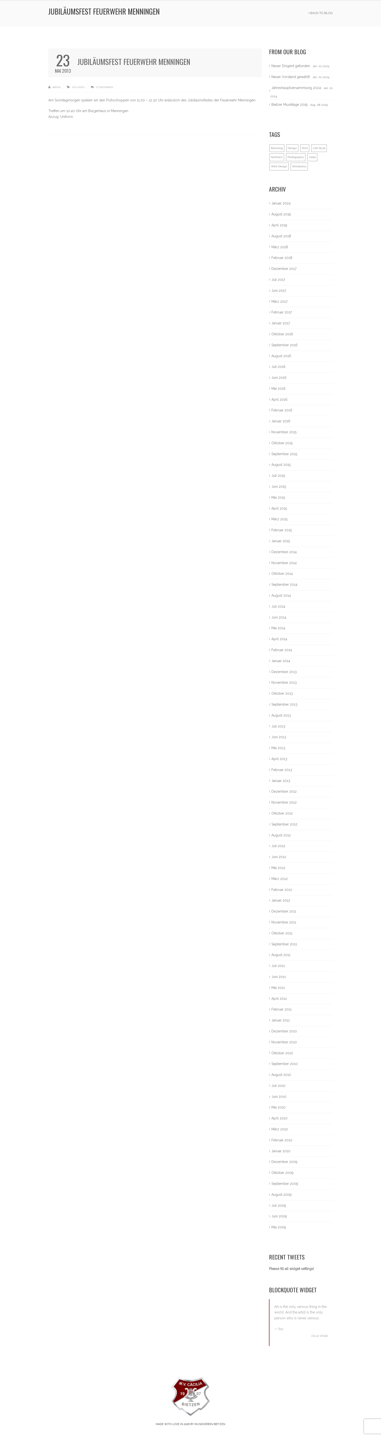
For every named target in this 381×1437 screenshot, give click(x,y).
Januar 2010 (280, 1151)
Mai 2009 (278, 1227)
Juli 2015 (278, 476)
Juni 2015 (278, 486)
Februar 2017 (281, 312)
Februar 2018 (281, 258)
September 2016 (284, 345)
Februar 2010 (281, 1140)
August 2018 (281, 236)
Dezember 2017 (283, 269)
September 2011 (284, 944)
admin (54, 87)
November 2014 (284, 563)
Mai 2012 (278, 868)
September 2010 (284, 1064)
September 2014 (284, 584)
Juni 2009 (279, 1216)
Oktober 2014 (282, 574)
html (305, 148)
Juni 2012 (278, 857)
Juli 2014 (278, 606)
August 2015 (281, 465)
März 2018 (279, 247)
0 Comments (102, 87)
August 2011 (280, 955)
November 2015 (283, 432)
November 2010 (284, 1042)
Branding (277, 148)
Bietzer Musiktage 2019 (289, 104)
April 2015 (279, 508)
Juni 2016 (278, 378)
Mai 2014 (278, 628)
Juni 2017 (278, 291)
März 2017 (279, 301)
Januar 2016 (280, 421)
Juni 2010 (278, 1097)
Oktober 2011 (281, 933)
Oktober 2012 (282, 813)
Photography (295, 157)
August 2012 (281, 835)
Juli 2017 (278, 280)
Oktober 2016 (282, 334)
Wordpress (299, 166)
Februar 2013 (281, 770)
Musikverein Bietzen (209, 1424)
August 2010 (281, 1075)
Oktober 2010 (282, 1053)
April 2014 (279, 639)
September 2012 (284, 824)
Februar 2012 (281, 890)
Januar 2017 (280, 323)
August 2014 (281, 595)
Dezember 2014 (284, 552)
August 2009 (281, 1195)
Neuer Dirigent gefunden (290, 66)
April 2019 (279, 225)
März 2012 (279, 879)
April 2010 (279, 1118)
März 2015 (279, 519)
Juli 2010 (278, 1086)
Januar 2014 (280, 661)
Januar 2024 (281, 203)
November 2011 (283, 922)
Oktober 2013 (282, 693)
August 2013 (281, 715)
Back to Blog (320, 13)
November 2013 (284, 682)
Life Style (319, 148)
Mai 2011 (278, 988)
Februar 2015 (281, 530)
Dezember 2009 (284, 1162)
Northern (277, 157)
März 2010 (279, 1129)
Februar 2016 (281, 410)
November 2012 (284, 802)
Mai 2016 (278, 388)
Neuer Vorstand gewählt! (290, 77)
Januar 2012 (280, 900)
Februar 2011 (281, 1009)
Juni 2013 (278, 737)
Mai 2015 (278, 497)
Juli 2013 (278, 726)
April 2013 (279, 759)
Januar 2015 (280, 541)
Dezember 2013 (284, 672)
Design (292, 148)
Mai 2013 (278, 748)
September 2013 (284, 704)
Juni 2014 (278, 617)
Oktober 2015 (282, 443)
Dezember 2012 (284, 791)
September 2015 (284, 454)
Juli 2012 (278, 846)
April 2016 (279, 399)
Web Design (279, 166)
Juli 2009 (278, 1205)
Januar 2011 (280, 1020)
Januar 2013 (280, 781)
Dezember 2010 (284, 1031)
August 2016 (281, 356)
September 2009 (284, 1184)
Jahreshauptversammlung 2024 (296, 88)
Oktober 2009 (282, 1173)
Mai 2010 (278, 1107)
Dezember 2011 (283, 911)
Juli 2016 (278, 367)
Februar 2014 (281, 650)
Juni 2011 (278, 977)
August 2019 (281, 214)
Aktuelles (78, 87)
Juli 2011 (278, 966)
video (312, 157)
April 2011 (279, 999)
